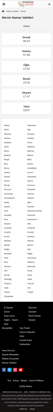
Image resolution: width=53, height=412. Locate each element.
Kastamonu (32, 219)
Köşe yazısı (9, 316)
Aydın (6, 147)
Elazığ (6, 185)
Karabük (7, 215)
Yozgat (30, 292)
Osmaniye (31, 258)
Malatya (7, 241)
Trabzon (7, 283)
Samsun (7, 266)
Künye (16, 380)
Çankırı (7, 172)
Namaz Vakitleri (12, 11)
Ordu (6, 258)
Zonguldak (8, 296)
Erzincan (31, 185)
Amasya (30, 134)
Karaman (31, 215)
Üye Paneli (25, 328)
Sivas (29, 275)
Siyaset (32, 320)
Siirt (5, 270)
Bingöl (6, 159)
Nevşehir (8, 253)
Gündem (33, 312)
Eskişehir (31, 189)
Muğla (6, 249)
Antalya (30, 138)
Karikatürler (25, 344)
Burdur (30, 164)
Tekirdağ (7, 279)
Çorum (30, 172)
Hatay (6, 202)
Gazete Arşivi (26, 340)
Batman (30, 151)
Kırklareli (31, 228)
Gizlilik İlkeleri (25, 386)
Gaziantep (8, 194)
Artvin (29, 142)
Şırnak (7, 275)
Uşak (6, 288)
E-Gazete (8, 308)
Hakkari (30, 198)
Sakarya (31, 262)
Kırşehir (7, 232)
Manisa (30, 241)
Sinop (29, 270)
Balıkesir (31, 147)
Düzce (7, 181)
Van (29, 288)
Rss (9, 380)
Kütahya (31, 236)
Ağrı (29, 129)
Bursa (6, 168)
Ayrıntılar (23, 409)
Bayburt (7, 155)
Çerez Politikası (36, 380)
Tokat (29, 279)
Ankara (7, 138)
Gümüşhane (9, 198)
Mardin (7, 245)
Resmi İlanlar (35, 316)
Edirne (30, 181)
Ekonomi (33, 308)
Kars (6, 219)
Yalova (7, 292)
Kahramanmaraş (34, 211)
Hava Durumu (8, 350)
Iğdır (29, 202)
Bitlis (29, 159)
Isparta (7, 206)
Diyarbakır (31, 176)
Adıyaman (31, 125)
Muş (29, 249)
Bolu (6, 164)
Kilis (29, 224)
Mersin (30, 245)
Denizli (7, 176)
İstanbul (30, 206)
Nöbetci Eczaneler (10, 359)
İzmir (6, 211)
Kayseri (7, 224)
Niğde (29, 253)
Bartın (6, 151)
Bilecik (30, 155)
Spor (6, 324)
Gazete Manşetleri (10, 354)
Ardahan (7, 142)
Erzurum (7, 189)
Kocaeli (30, 232)
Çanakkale (32, 168)
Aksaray (7, 134)
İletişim (24, 380)
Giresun (30, 194)
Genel (7, 312)
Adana (7, 125)
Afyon (6, 129)
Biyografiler (7, 328)
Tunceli (30, 283)
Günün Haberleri (27, 332)
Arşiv (22, 336)
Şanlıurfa (31, 266)
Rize (6, 262)
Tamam (32, 409)
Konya (7, 236)
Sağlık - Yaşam (11, 320)
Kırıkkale (8, 228)
